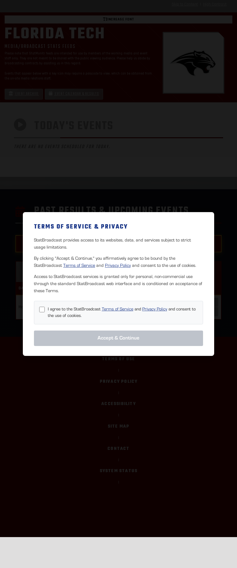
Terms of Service (79, 265)
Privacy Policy (118, 265)
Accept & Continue (118, 337)
